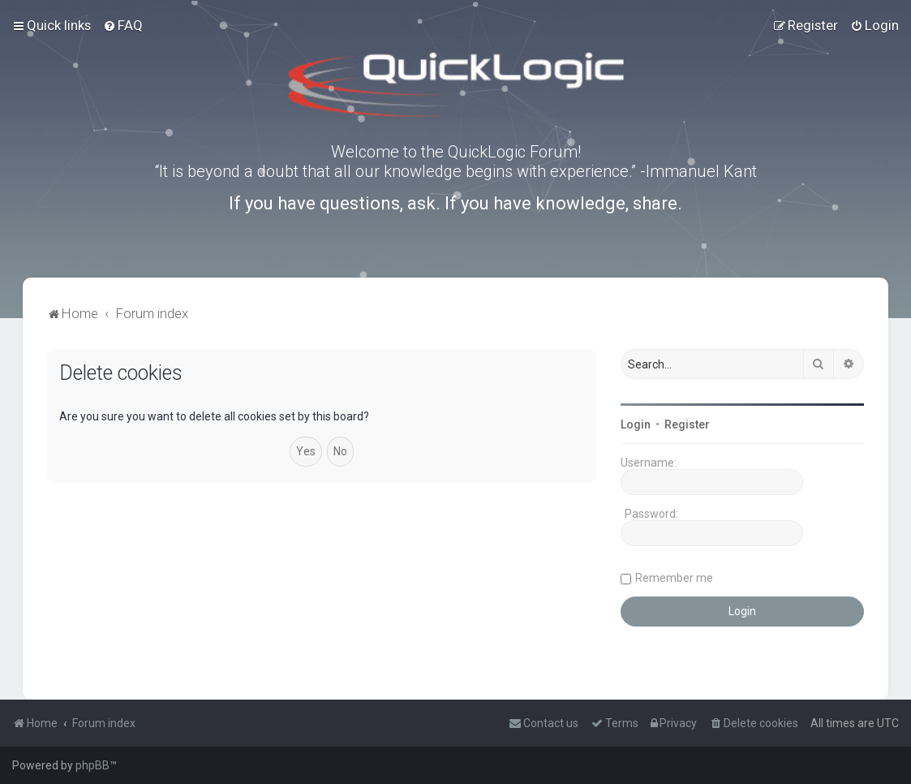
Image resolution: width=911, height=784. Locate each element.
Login (636, 424)
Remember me (674, 577)
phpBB (92, 765)
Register (687, 424)
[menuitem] (123, 25)
